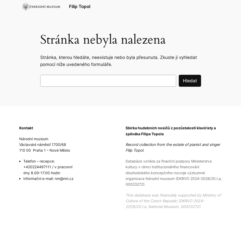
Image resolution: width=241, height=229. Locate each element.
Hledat (190, 80)
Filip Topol (79, 6)
